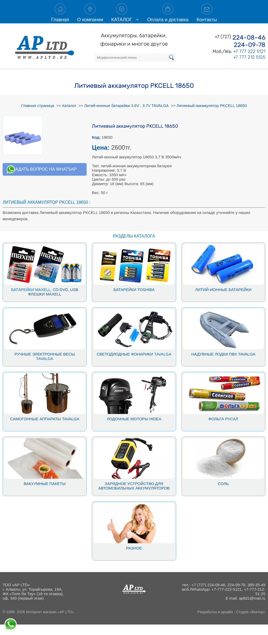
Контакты (207, 17)
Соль (223, 494)
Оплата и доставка (167, 17)
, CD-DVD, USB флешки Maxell (53, 302)
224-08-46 (248, 48)
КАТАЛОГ (121, 17)
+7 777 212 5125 (249, 68)
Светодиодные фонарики (125, 364)
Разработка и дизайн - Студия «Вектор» (231, 622)
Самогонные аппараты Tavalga (44, 429)
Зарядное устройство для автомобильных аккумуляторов (134, 496)
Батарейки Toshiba (133, 300)
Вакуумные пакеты (45, 494)
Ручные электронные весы (45, 364)
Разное (134, 558)
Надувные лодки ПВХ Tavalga (223, 364)
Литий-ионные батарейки (223, 300)
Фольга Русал (223, 429)
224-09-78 (249, 55)
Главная (60, 17)
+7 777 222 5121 (249, 62)
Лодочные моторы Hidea (134, 429)
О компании (90, 17)
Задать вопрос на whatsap (44, 179)
